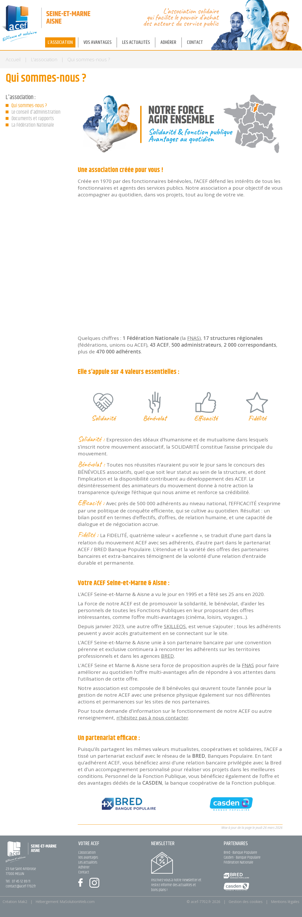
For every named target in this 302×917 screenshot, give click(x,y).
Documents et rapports (32, 119)
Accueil (13, 59)
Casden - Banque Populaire (242, 857)
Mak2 (22, 901)
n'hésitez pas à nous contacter (152, 717)
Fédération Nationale (238, 862)
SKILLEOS (175, 626)
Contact (83, 872)
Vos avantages (88, 857)
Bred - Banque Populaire (240, 852)
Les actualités (87, 862)
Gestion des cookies (246, 901)
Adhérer (83, 867)
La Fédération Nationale (32, 125)
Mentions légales (285, 901)
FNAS (193, 338)
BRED (167, 656)
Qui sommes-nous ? (29, 106)
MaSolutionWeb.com (77, 901)
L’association (87, 852)
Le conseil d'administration (35, 112)
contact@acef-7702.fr (21, 886)
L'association (44, 59)
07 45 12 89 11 (21, 881)
